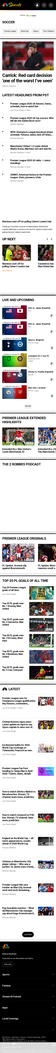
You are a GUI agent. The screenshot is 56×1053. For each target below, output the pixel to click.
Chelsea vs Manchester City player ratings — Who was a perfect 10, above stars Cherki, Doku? (18, 864)
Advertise (15, 1037)
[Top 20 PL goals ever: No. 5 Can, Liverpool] (41, 673)
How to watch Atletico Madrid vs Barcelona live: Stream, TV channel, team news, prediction (18, 794)
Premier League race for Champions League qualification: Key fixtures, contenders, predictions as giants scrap (19, 701)
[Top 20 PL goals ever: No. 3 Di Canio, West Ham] (41, 641)
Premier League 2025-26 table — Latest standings (30, 161)
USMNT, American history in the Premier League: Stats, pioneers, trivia (30, 176)
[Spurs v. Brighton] (14, 344)
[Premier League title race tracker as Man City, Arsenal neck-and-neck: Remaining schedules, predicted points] (46, 887)
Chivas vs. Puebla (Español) (40, 372)
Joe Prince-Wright (17, 110)
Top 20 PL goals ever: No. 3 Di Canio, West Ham (13, 638)
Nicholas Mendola (9, 86)
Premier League (10, 31)
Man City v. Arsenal (36, 388)
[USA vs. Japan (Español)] (14, 312)
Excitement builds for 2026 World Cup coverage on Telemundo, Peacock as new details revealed (17, 748)
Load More (28, 934)
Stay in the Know (9, 954)
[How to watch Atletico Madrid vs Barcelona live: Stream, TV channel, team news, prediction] (46, 794)
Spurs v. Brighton (36, 340)
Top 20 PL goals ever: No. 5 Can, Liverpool (13, 668)
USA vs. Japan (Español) (39, 308)
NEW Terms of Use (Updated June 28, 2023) (18, 1041)
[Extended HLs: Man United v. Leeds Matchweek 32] (18, 436)
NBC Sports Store (9, 1039)
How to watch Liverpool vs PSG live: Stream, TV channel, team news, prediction (18, 818)
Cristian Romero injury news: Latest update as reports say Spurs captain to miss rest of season (17, 724)
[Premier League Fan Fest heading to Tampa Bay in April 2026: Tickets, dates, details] (46, 771)
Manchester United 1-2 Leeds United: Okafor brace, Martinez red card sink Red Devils (31, 147)
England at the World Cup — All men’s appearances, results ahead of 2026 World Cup (17, 841)
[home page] (12, 5)
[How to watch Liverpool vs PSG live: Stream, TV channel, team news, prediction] (46, 818)
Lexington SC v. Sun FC (38, 356)
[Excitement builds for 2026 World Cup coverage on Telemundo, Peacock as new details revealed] (46, 748)
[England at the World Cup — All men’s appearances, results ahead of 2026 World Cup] (46, 841)
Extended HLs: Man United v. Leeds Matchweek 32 (16, 450)
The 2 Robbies (48, 31)
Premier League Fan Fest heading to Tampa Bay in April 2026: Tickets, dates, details (17, 771)
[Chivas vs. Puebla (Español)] (14, 376)
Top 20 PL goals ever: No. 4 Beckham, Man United (13, 654)
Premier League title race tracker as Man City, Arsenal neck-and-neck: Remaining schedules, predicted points (16, 887)
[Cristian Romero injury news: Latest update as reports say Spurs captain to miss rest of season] (46, 724)
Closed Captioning (34, 1037)
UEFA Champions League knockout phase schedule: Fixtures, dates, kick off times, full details (31, 133)
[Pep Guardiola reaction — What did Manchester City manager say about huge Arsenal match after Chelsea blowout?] (46, 911)
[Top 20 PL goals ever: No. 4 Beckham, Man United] (41, 657)
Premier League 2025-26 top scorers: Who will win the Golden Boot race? (32, 119)
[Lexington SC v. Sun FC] (14, 360)
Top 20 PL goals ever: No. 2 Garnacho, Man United (13, 622)
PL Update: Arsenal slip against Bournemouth (14, 567)
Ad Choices (6, 1037)
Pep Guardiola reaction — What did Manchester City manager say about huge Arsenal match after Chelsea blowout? (18, 911)
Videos (35, 31)
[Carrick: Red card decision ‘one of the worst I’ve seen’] (28, 55)
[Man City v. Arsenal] (14, 392)
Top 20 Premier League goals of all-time (14, 588)
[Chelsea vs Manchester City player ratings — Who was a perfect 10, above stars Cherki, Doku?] (46, 864)
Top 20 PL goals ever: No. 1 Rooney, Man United (13, 606)
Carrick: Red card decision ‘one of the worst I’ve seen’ (27, 78)
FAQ (43, 1037)
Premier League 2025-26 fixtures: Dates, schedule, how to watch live (31, 105)
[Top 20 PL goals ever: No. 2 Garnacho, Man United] (41, 625)
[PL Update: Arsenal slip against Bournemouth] (18, 553)
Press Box (20, 1039)
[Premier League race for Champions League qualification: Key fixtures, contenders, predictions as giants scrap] (46, 701)
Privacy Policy (40, 1041)
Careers (23, 1037)
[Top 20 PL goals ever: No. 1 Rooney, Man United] (41, 609)
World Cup (24, 31)
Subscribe (8, 964)
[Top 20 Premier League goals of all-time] (41, 593)
